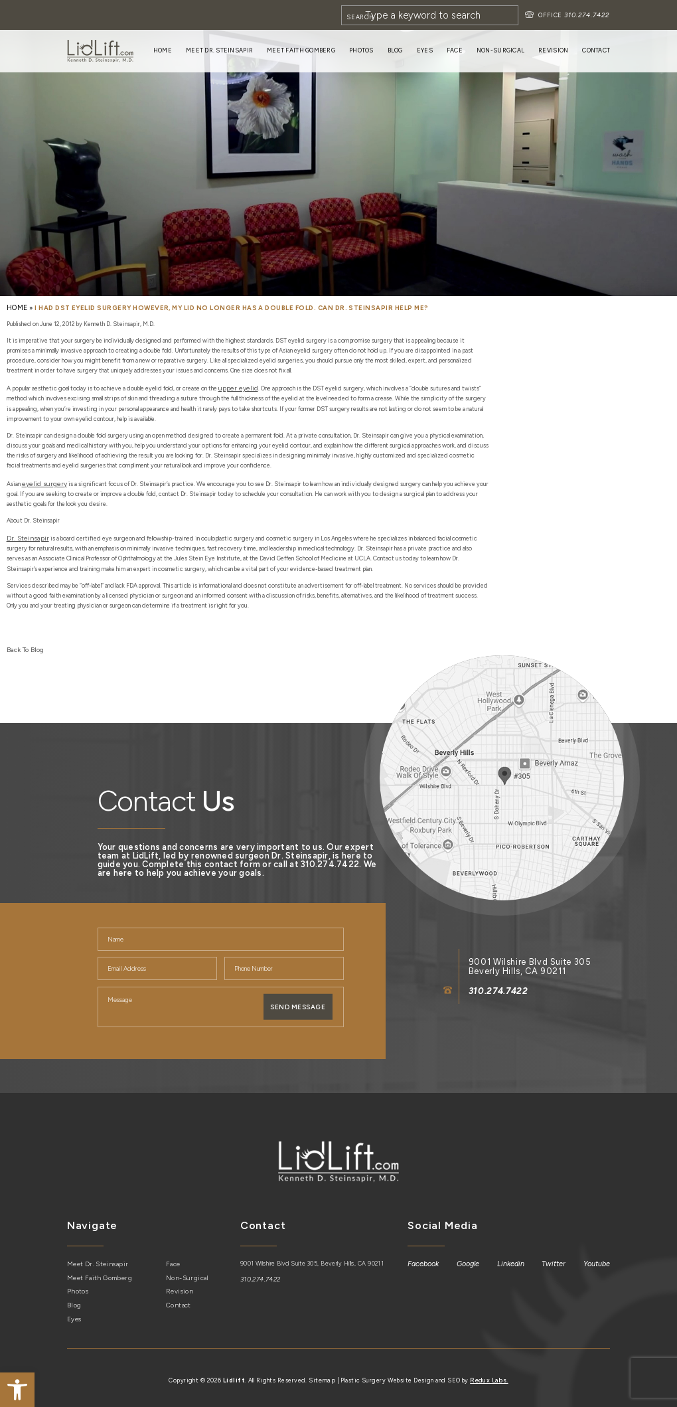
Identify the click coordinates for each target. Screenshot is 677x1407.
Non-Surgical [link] (500, 50)
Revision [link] (553, 50)
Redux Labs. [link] (488, 1370)
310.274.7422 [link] (588, 14)
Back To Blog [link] (22, 644)
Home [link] (162, 50)
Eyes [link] (425, 50)
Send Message (298, 1000)
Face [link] (455, 50)
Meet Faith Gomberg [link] (301, 50)
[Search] (432, 15)
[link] (17, 1389)
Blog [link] (395, 50)
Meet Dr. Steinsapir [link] (219, 50)
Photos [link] (361, 50)
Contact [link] (596, 50)
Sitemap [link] (323, 1370)
